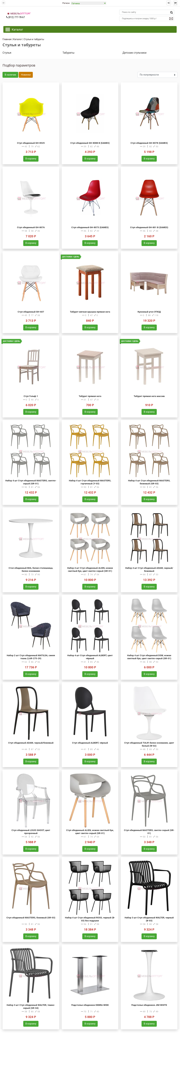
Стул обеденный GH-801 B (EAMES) (149, 227)
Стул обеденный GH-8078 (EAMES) (149, 143)
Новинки (26, 74)
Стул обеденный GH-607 (31, 311)
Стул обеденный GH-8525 (31, 143)
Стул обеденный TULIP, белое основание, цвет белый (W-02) (149, 744)
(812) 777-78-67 (15, 17)
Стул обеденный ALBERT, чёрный (90, 742)
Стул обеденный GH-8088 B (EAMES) (90, 143)
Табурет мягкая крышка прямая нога (90, 311)
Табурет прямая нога (90, 396)
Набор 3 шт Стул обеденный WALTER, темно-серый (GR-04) (31, 1006)
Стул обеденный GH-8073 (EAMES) (90, 227)
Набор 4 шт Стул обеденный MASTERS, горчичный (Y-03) (90, 482)
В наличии (10, 74)
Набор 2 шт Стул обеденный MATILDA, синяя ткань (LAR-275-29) (31, 657)
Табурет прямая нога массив (149, 396)
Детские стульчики (134, 52)
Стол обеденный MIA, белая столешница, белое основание (31, 569)
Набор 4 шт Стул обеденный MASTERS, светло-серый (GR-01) (30, 482)
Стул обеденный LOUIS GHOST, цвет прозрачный (31, 831)
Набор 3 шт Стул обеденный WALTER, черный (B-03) (149, 919)
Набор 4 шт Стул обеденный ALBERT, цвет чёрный (90, 657)
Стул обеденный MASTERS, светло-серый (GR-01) (149, 831)
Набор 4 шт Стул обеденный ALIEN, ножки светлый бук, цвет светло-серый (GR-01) (90, 569)
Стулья (7, 52)
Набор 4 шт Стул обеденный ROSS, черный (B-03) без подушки (90, 919)
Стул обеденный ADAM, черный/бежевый (30, 742)
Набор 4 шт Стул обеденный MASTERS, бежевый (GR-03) (149, 482)
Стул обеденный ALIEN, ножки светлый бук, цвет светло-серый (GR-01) (90, 831)
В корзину (30, 158)
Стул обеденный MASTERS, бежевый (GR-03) (30, 917)
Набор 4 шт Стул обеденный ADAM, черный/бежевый (149, 569)
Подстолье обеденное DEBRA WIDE (90, 1005)
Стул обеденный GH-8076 (31, 227)
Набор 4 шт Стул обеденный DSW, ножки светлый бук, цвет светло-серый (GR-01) (149, 657)
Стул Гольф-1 (31, 396)
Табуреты (68, 52)
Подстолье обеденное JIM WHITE (149, 1005)
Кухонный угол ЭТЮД (149, 311)
